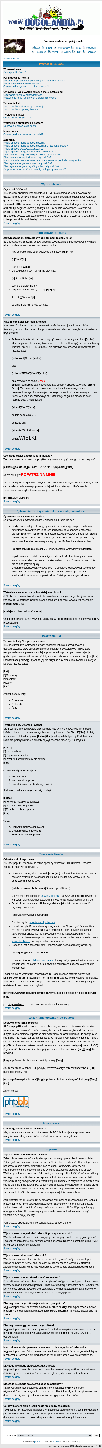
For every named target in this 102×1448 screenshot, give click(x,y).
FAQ (36, 48)
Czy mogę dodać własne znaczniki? (23, 134)
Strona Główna (11, 58)
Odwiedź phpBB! (50, 895)
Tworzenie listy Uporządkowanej (21, 109)
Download (89, 52)
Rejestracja (39, 52)
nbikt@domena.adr (42, 960)
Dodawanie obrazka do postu (19, 126)
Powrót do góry (11, 223)
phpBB (37, 1441)
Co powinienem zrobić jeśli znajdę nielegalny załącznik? (34, 169)
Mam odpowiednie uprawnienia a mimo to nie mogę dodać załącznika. (42, 160)
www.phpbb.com (21, 941)
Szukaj (47, 48)
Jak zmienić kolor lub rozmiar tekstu (23, 83)
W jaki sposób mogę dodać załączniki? (24, 142)
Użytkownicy (62, 48)
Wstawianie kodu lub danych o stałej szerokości (29, 97)
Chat (76, 52)
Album (66, 52)
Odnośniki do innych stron (17, 117)
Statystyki (89, 48)
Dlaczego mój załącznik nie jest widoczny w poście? (32, 154)
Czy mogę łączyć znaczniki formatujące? (26, 86)
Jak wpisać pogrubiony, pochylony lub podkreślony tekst (34, 80)
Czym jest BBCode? (14, 72)
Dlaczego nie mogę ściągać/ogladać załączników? (31, 166)
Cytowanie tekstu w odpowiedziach (22, 94)
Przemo (55, 1441)
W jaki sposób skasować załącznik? (23, 148)
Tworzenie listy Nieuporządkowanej (23, 106)
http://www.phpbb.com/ (42, 922)
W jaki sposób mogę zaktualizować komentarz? (29, 151)
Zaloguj (53, 52)
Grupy (76, 48)
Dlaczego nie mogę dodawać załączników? (27, 157)
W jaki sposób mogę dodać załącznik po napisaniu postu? (35, 145)
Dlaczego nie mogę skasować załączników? (27, 163)
